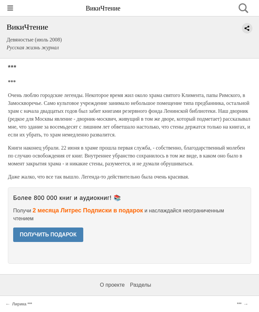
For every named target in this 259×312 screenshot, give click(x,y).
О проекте (112, 285)
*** (239, 304)
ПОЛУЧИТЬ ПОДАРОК (48, 234)
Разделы (140, 285)
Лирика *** (22, 304)
